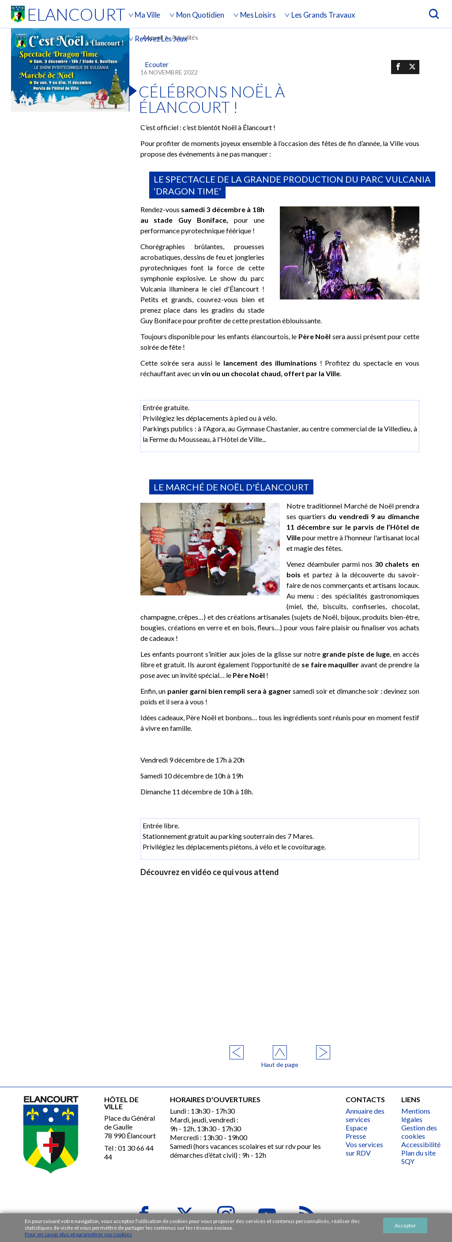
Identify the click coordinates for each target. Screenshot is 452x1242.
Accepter (405, 1225)
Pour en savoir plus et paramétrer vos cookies (78, 1234)
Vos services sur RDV (364, 1148)
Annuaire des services (365, 1115)
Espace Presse (356, 1131)
